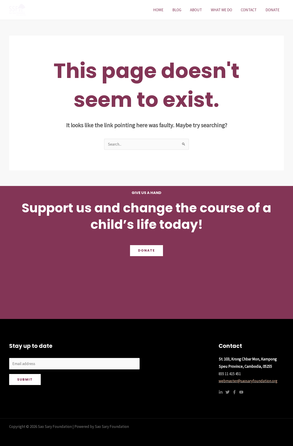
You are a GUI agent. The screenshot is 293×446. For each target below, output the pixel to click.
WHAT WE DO (224, 9)
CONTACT (250, 9)
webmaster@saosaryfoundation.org (248, 380)
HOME (164, 9)
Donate (146, 250)
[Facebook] (234, 392)
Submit (25, 379)
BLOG (181, 9)
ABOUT (200, 9)
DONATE (273, 9)
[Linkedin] (221, 392)
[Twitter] (227, 392)
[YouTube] (241, 392)
